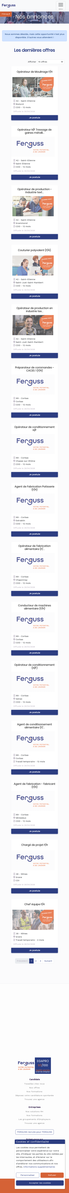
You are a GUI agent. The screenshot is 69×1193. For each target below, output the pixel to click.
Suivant (48, 961)
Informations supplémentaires (39, 1167)
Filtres (6, 14)
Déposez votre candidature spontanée (34, 1095)
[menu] (61, 5)
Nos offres (34, 1088)
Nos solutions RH (34, 1111)
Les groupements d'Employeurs (34, 1119)
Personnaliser (27, 1175)
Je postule (34, 117)
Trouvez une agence (34, 1099)
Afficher (32, 61)
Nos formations (34, 1091)
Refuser (52, 1175)
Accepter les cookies (40, 1183)
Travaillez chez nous (34, 1084)
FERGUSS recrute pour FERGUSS (34, 1132)
